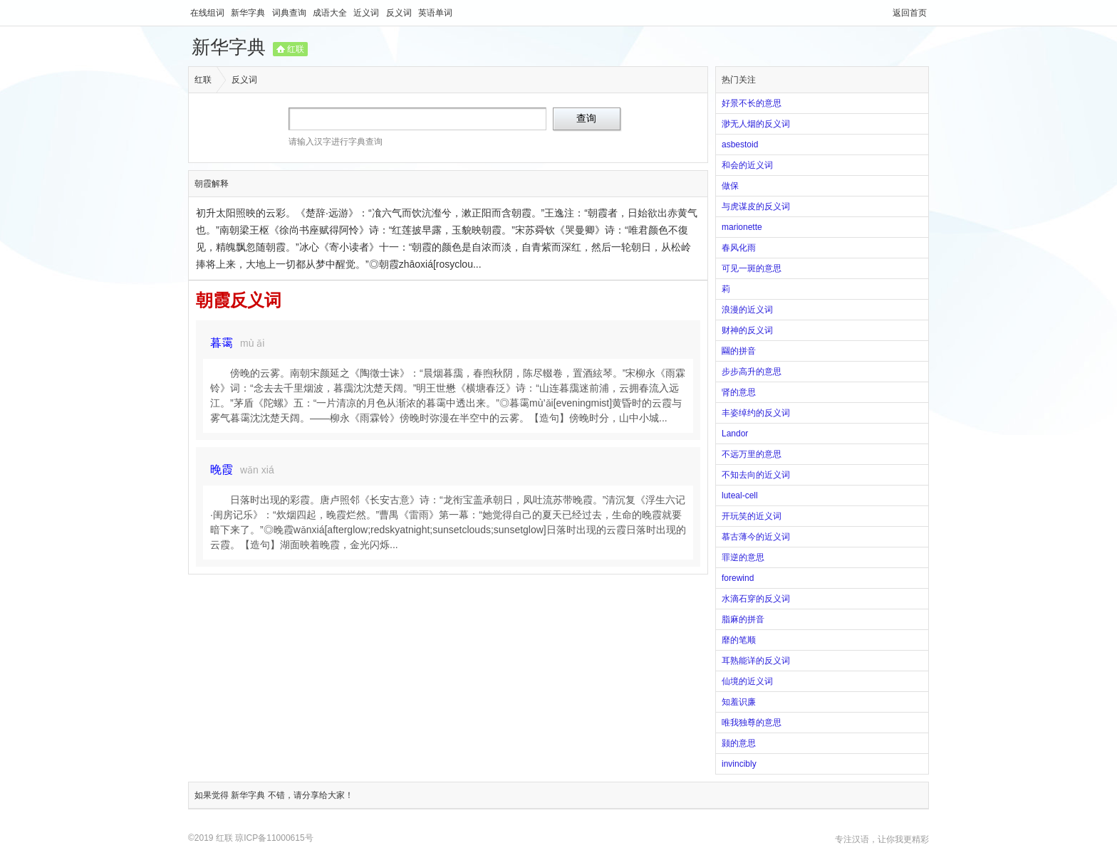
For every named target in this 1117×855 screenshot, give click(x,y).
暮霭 (221, 343)
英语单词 (435, 13)
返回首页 (910, 13)
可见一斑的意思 (751, 268)
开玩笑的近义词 (751, 516)
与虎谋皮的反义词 (756, 206)
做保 (730, 186)
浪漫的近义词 (747, 310)
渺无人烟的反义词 (756, 124)
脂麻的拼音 (743, 619)
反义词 (400, 13)
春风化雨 (739, 248)
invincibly (739, 764)
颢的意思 (739, 743)
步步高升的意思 (751, 372)
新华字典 (249, 13)
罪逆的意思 (743, 557)
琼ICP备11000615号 (274, 838)
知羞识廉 (739, 702)
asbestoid (740, 145)
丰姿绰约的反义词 (756, 413)
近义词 (367, 13)
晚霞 (221, 469)
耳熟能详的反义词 (756, 661)
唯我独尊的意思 (751, 723)
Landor (735, 434)
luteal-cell (740, 495)
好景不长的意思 (751, 103)
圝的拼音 (739, 351)
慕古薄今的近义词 (756, 537)
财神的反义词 (747, 330)
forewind (738, 578)
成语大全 (331, 13)
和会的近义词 (747, 165)
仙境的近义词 (747, 681)
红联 (295, 49)
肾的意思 (739, 392)
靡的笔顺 (739, 640)
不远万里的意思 (751, 454)
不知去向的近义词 (756, 475)
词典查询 (290, 13)
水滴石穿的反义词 (756, 599)
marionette (742, 227)
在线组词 (208, 13)
